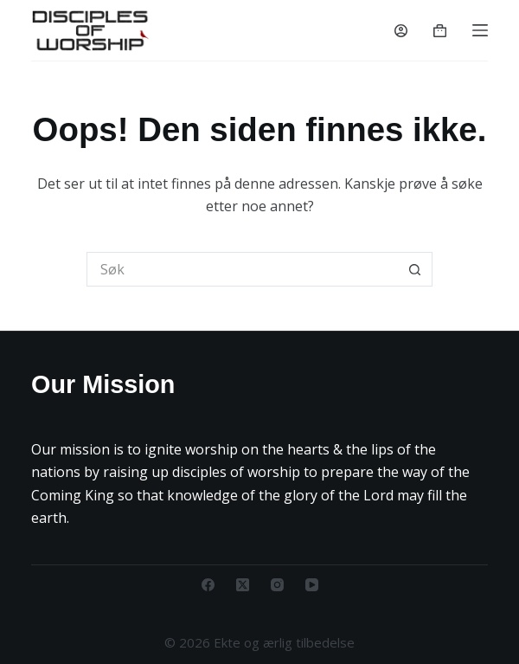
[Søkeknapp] (415, 269)
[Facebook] (208, 584)
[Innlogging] (400, 30)
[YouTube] (311, 584)
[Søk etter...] (242, 269)
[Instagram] (277, 584)
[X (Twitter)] (242, 584)
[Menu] (480, 30)
